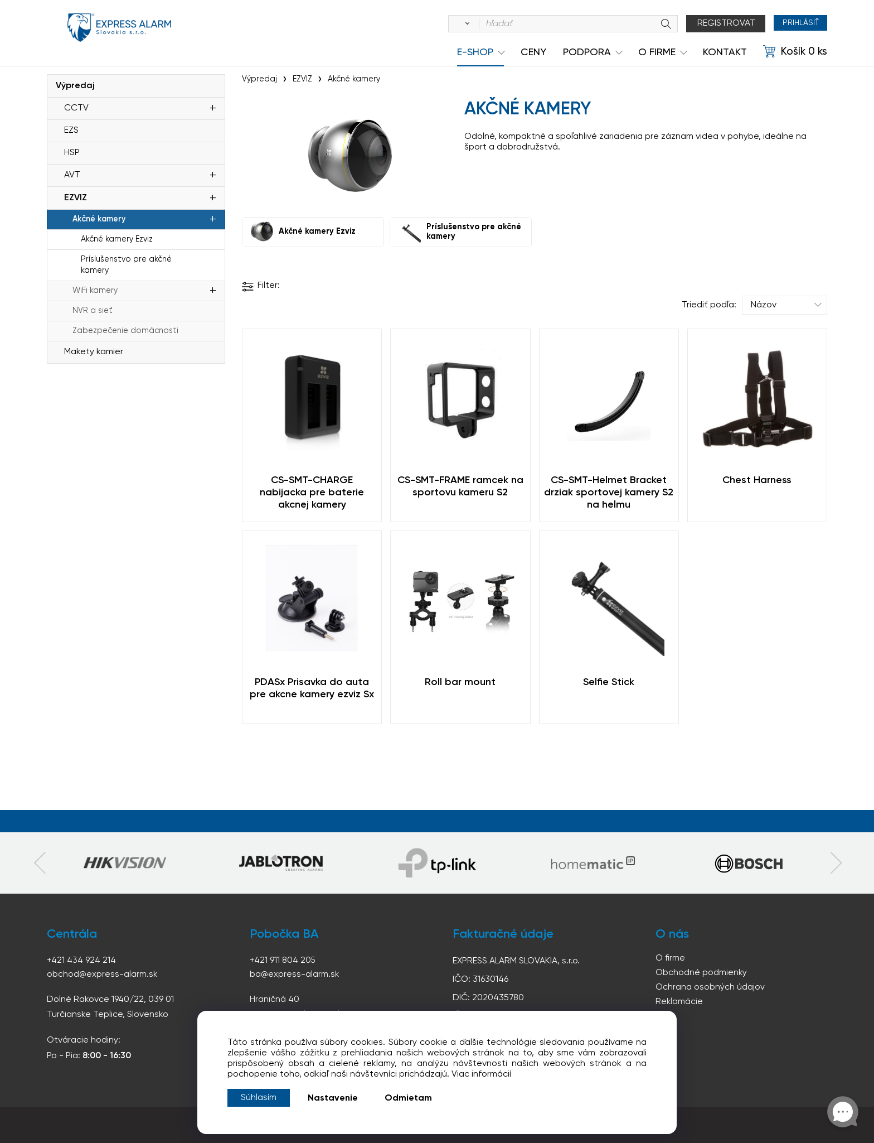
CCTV (76, 108)
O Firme (657, 52)
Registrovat (718, 23)
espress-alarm (119, 32)
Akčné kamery (98, 219)
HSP (72, 152)
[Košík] (795, 52)
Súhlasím (258, 1097)
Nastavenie (333, 1098)
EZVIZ (75, 198)
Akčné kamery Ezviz (117, 239)
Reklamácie (679, 1003)
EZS (71, 130)
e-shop (475, 52)
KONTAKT (725, 52)
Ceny (533, 52)
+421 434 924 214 (81, 960)
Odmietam (408, 1098)
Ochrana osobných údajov (710, 988)
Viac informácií (481, 1074)
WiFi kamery (95, 291)
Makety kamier (93, 352)
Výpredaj (75, 85)
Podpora (587, 52)
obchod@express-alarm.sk (102, 974)
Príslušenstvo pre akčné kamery (126, 264)
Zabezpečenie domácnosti (125, 331)
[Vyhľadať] (457, 24)
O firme (670, 958)
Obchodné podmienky (701, 973)
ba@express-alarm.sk (295, 974)
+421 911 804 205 (283, 960)
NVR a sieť (92, 311)
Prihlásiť (796, 23)
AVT (72, 175)
